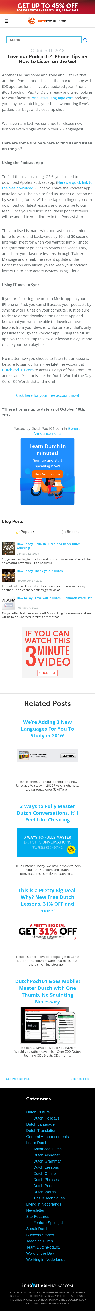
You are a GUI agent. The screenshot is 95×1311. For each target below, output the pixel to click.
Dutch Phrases (46, 1179)
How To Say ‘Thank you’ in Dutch (40, 571)
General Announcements (58, 431)
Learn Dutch (36, 1143)
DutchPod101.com (18, 369)
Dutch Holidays (46, 1118)
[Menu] (6, 20)
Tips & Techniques (49, 1198)
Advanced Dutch (47, 1149)
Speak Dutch (37, 1229)
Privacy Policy (56, 1296)
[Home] (47, 24)
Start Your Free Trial (48, 474)
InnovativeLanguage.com (52, 97)
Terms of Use (75, 1296)
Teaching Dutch (39, 1241)
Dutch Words (44, 1192)
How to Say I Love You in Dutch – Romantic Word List (54, 598)
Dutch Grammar (47, 1161)
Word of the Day (40, 1253)
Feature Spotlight (48, 1222)
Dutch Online (44, 1173)
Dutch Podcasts (46, 1186)
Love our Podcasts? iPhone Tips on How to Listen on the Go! (47, 58)
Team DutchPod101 (43, 1247)
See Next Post (80, 1078)
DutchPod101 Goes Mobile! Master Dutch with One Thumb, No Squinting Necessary (47, 991)
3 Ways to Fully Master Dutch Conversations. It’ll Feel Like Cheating (47, 813)
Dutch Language (40, 1124)
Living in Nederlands (43, 1204)
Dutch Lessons (46, 1167)
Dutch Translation (41, 1130)
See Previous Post (18, 1078)
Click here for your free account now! (47, 395)
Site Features (37, 1216)
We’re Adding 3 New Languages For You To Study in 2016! (47, 728)
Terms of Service (50, 1303)
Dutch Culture (38, 1112)
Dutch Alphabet (46, 1155)
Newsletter (35, 1210)
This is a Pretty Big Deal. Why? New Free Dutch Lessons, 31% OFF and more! (47, 900)
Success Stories (40, 1235)
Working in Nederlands (45, 1259)
